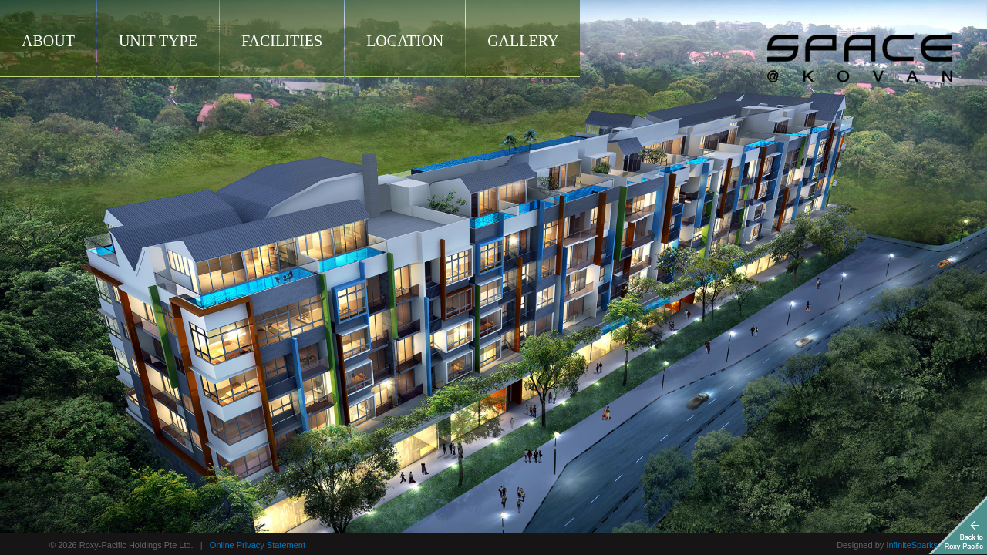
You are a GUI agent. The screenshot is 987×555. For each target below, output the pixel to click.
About (48, 40)
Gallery (522, 40)
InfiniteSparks (912, 545)
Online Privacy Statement (257, 545)
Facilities (281, 40)
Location (404, 40)
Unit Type (158, 40)
